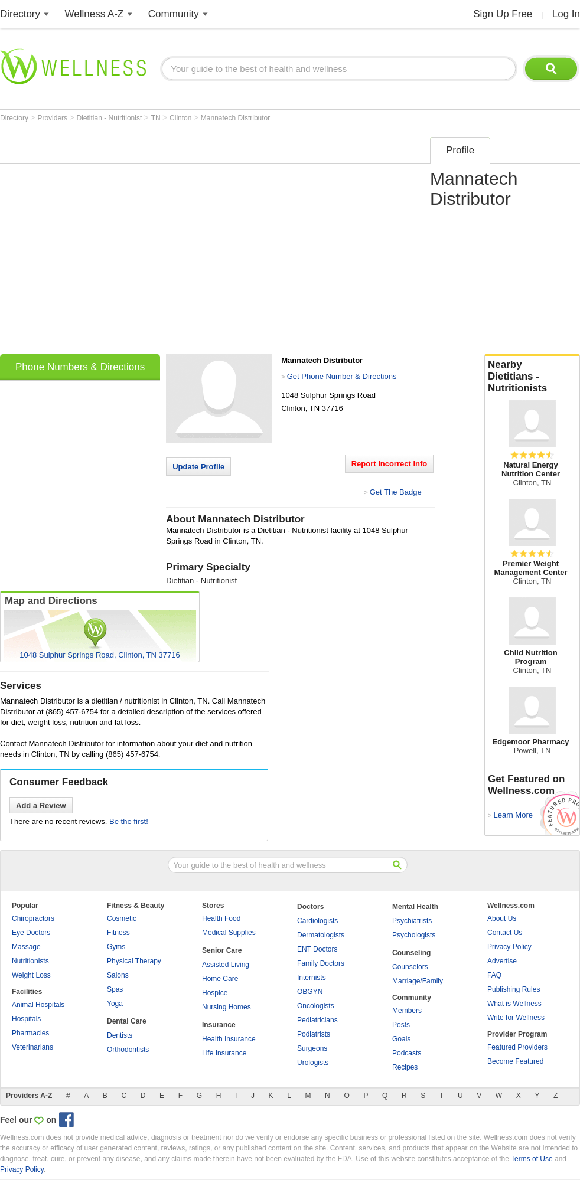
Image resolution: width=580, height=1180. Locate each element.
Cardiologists (317, 921)
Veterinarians (32, 1047)
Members (407, 1010)
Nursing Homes (226, 1007)
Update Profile (198, 466)
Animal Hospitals (38, 1005)
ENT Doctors (317, 949)
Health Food (221, 918)
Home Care (220, 979)
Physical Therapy (134, 961)
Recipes (405, 1067)
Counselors (410, 967)
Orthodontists (128, 1049)
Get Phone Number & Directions (342, 376)
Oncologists (315, 1006)
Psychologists (413, 935)
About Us (501, 918)
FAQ (494, 975)
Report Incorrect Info (389, 463)
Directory (20, 13)
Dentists (119, 1035)
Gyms (116, 947)
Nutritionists (30, 961)
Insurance (219, 1025)
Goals (401, 1039)
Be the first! (128, 821)
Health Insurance (229, 1039)
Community (173, 13)
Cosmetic (121, 918)
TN (156, 118)
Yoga (115, 1003)
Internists (311, 977)
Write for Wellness (516, 1018)
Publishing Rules (513, 989)
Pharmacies (30, 1033)
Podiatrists (313, 1034)
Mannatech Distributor (235, 118)
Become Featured (515, 1061)
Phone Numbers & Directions (80, 366)
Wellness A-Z (94, 13)
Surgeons (312, 1048)
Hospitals (26, 1019)
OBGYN (309, 992)
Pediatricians (317, 1020)
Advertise (502, 961)
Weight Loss (31, 975)
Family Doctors (320, 963)
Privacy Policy (509, 947)
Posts (401, 1025)
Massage (26, 947)
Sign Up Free (502, 13)
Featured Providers (517, 1047)
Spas (115, 989)
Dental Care (126, 1021)
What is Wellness (514, 1003)
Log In (566, 13)
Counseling (411, 953)
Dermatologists (320, 935)
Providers (53, 118)
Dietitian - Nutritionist (110, 118)
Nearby (532, 376)
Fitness (118, 933)
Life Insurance (224, 1053)
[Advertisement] (110, 241)
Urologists (312, 1062)
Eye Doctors (31, 933)
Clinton (182, 118)
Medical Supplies (229, 933)
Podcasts (406, 1053)
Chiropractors (33, 918)
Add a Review (41, 805)
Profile (460, 150)
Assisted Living (225, 964)
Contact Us (504, 933)
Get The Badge (396, 492)
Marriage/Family (417, 981)
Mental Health (415, 907)
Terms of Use (532, 1159)
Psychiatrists (412, 921)
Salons (118, 975)
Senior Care (222, 950)
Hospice (214, 993)
